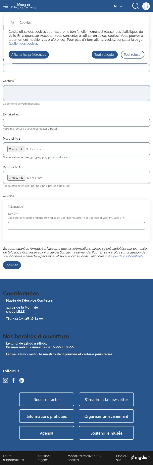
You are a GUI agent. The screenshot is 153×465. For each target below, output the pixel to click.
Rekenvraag (16, 206)
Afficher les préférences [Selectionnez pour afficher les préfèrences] (28, 55)
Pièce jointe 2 (11, 167)
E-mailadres (11, 114)
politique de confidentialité (124, 256)
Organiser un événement (106, 416)
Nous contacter (46, 399)
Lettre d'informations (13, 458)
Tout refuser (133, 55)
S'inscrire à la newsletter (106, 399)
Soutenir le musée (106, 432)
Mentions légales (44, 458)
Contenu (9, 80)
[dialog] (76, 38)
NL (119, 7)
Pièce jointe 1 (11, 138)
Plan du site (121, 458)
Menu (5, 6)
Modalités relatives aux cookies (84, 458)
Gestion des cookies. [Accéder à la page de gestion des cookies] (23, 44)
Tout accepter (104, 55)
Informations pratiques (46, 416)
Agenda (46, 432)
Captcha (8, 195)
